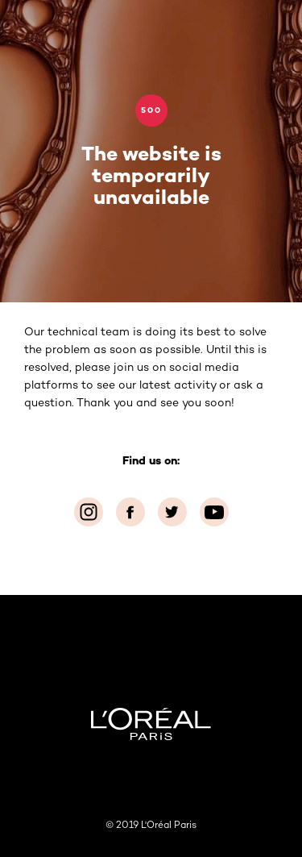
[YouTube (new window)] (214, 511)
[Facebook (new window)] (130, 511)
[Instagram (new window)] (88, 511)
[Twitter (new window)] (172, 511)
